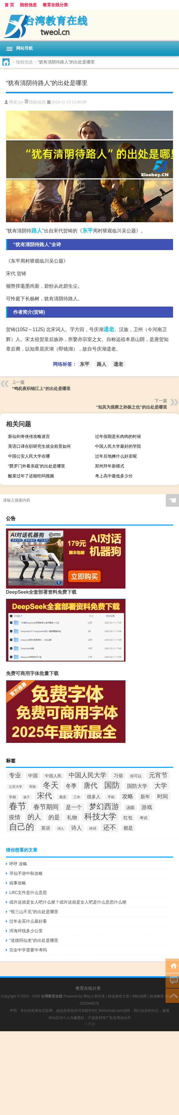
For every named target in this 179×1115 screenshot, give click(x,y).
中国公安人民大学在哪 (29, 456)
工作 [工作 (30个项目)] (77, 797)
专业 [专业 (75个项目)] (15, 775)
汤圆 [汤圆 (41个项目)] (130, 807)
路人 (36, 231)
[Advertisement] (89, 1073)
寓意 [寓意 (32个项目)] (62, 797)
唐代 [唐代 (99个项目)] (90, 785)
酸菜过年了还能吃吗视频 (31, 475)
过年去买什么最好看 (28, 921)
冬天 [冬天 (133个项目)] (51, 785)
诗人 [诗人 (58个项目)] (76, 828)
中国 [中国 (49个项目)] (33, 775)
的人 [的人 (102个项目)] (34, 817)
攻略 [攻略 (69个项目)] (127, 796)
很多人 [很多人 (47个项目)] (93, 796)
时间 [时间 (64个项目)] (162, 796)
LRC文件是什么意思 (28, 892)
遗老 (108, 329)
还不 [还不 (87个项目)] (109, 827)
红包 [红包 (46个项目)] (127, 817)
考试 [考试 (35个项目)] (143, 818)
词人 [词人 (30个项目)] (60, 828)
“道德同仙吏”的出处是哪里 (33, 940)
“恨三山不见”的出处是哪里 (33, 911)
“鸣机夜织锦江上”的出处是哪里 (41, 388)
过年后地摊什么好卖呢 (116, 456)
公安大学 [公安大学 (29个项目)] (15, 786)
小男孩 (89, 1024)
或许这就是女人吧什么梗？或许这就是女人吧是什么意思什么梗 (67, 902)
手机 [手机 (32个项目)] (111, 797)
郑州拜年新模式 (109, 466)
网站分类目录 (94, 996)
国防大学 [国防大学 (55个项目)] (137, 786)
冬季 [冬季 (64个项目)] (71, 786)
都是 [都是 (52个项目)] (128, 828)
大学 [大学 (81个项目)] (160, 785)
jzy (21, 102)
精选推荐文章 (118, 996)
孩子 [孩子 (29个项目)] (26, 797)
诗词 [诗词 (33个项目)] (92, 828)
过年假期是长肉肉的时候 (118, 436)
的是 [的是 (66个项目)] (54, 817)
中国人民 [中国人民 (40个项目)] (53, 776)
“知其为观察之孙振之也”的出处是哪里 (131, 407)
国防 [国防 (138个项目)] (112, 785)
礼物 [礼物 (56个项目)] (72, 817)
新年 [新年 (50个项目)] (145, 796)
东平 (87, 231)
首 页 (9, 4)
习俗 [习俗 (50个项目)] (118, 775)
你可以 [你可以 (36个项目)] (136, 776)
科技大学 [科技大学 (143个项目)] (100, 816)
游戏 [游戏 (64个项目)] (146, 807)
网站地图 (139, 996)
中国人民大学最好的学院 (118, 446)
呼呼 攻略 (18, 863)
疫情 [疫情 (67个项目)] (14, 817)
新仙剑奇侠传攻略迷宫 (29, 436)
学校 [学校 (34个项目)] (12, 797)
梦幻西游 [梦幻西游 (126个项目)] (104, 806)
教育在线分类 (55, 4)
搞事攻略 (17, 883)
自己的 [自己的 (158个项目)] (21, 826)
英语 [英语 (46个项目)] (45, 828)
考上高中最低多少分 (114, 475)
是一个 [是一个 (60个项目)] (74, 807)
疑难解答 (157, 996)
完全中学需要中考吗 (28, 950)
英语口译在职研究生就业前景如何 (39, 446)
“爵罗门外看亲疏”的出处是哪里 (36, 466)
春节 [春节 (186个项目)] (17, 806)
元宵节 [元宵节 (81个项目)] (158, 775)
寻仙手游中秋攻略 (26, 873)
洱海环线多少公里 (26, 930)
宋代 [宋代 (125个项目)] (44, 795)
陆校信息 (28, 4)
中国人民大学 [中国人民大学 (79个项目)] (87, 775)
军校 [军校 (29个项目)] (32, 786)
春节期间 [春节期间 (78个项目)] (46, 806)
